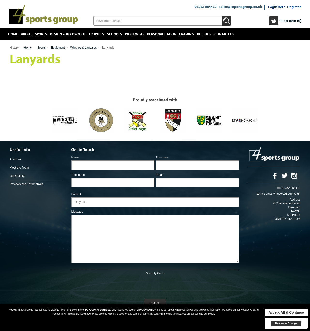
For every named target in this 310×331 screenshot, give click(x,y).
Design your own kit (68, 34)
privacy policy (146, 309)
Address (295, 199)
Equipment (58, 47)
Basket (274, 21)
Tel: (278, 188)
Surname (162, 157)
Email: (261, 193)
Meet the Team (19, 167)
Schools (114, 34)
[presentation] (155, 284)
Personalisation (161, 34)
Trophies (96, 34)
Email (159, 175)
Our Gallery (17, 176)
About (26, 34)
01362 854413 (206, 7)
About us (15, 159)
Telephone (78, 175)
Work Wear (134, 34)
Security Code (155, 273)
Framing (186, 34)
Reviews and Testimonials (26, 184)
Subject (76, 194)
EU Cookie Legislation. (100, 309)
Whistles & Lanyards (83, 47)
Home (13, 34)
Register (294, 7)
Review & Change (286, 323)
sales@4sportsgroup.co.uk (240, 7)
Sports (41, 34)
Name (75, 157)
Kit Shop (204, 34)
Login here (276, 7)
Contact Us (224, 34)
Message (77, 211)
